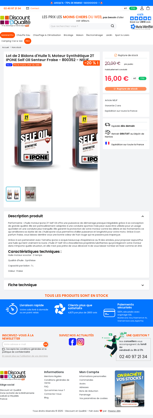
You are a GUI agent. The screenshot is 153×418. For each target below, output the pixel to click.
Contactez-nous (52, 393)
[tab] (76, 216)
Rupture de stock (126, 88)
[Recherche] (112, 26)
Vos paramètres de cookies (93, 398)
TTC (133, 8)
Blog (46, 397)
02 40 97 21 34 (12, 8)
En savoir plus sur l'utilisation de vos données (25, 356)
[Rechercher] (83, 26)
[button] (141, 29)
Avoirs (82, 383)
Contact (32, 8)
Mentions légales (52, 376)
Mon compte (89, 372)
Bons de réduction (88, 391)
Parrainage (85, 394)
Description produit (76, 216)
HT (125, 8)
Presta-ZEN (114, 410)
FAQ (46, 386)
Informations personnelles (92, 376)
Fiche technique (76, 285)
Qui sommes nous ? (54, 390)
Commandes (86, 379)
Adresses (84, 387)
